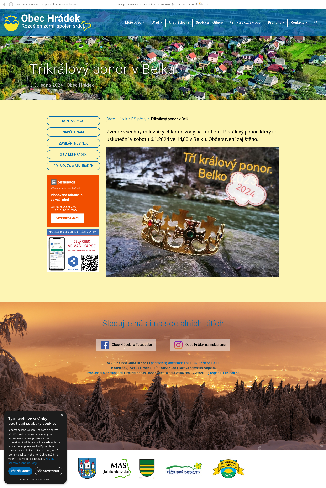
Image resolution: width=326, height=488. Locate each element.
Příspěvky (138, 119)
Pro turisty (276, 23)
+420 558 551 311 (205, 363)
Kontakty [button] (298, 23)
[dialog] (35, 447)
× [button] (61, 415)
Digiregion (211, 373)
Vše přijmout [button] (20, 471)
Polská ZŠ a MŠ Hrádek (73, 166)
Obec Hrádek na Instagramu (200, 345)
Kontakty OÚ (73, 121)
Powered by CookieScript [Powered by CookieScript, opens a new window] (35, 479)
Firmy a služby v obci (245, 23)
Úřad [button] (156, 23)
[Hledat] (316, 23)
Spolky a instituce (209, 23)
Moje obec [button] (133, 23)
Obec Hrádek (116, 119)
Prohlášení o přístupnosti (105, 373)
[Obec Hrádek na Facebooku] (4, 4)
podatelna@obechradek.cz (170, 363)
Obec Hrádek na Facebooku (126, 345)
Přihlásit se (231, 373)
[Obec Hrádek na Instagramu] (11, 4)
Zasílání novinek (73, 143)
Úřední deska (179, 23)
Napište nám (73, 132)
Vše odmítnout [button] (48, 471)
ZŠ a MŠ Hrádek (73, 155)
